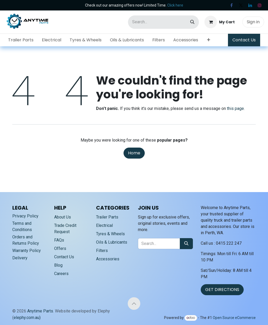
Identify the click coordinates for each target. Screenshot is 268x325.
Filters (102, 250)
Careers (61, 273)
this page (235, 108)
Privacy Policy (25, 216)
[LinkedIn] (250, 5)
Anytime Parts (40, 311)
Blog (58, 265)
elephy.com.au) (27, 317)
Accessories (107, 258)
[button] (134, 303)
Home (134, 153)
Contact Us (244, 40)
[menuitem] (21, 40)
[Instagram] (259, 5)
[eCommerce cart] (219, 22)
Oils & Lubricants (111, 242)
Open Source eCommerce (234, 318)
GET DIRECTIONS (222, 290)
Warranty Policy (26, 250)
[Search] (192, 22)
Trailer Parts (107, 217)
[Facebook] (231, 5)
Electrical (104, 225)
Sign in (253, 22)
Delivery (19, 257)
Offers (60, 248)
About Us (62, 217)
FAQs (59, 240)
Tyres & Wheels (110, 233)
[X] (241, 5)
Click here (175, 5)
